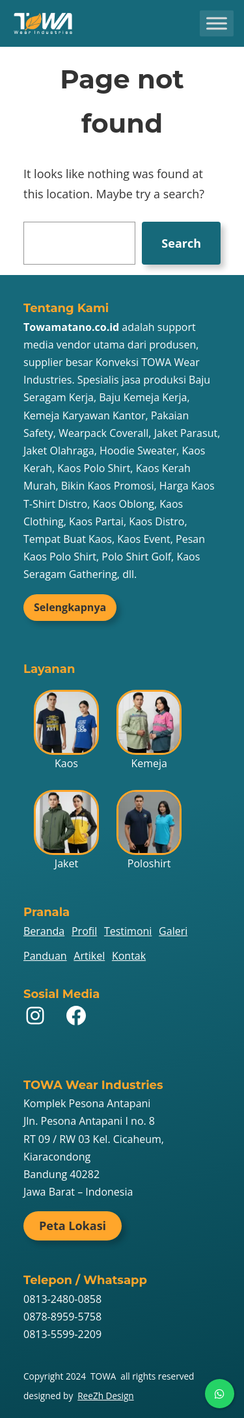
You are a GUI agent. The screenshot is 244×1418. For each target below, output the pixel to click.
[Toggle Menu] (216, 23)
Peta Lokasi (72, 1225)
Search (181, 243)
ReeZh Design (105, 1395)
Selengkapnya (70, 607)
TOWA (103, 1376)
